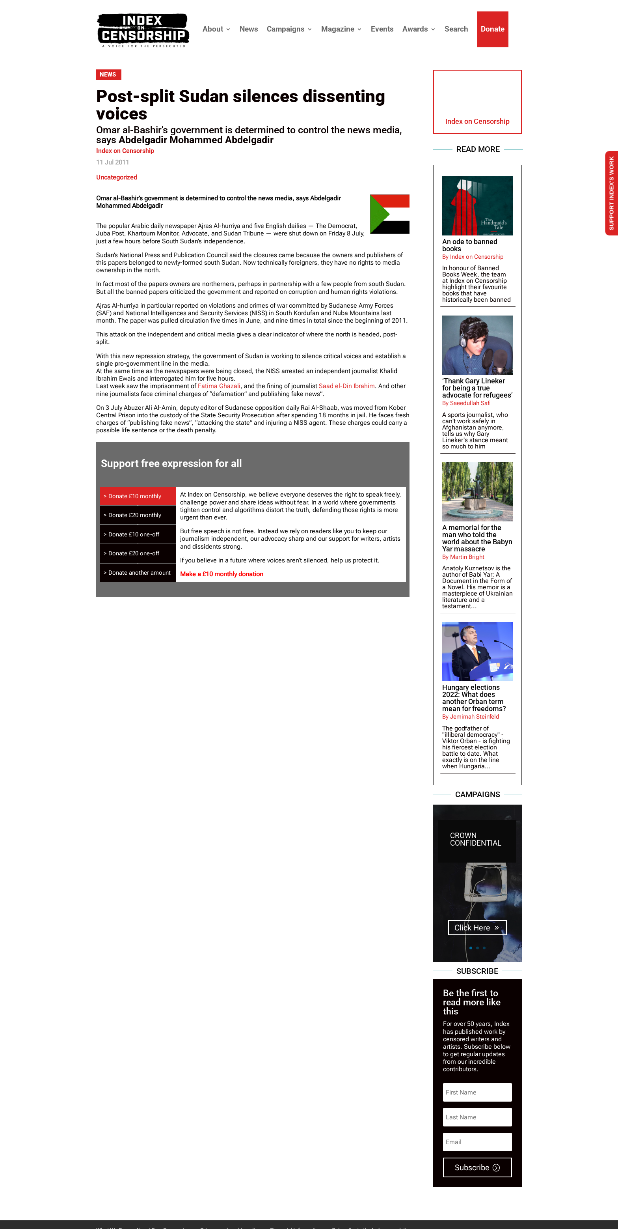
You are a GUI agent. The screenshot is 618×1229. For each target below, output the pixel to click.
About (213, 29)
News (249, 29)
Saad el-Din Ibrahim (347, 386)
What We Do (110, 1200)
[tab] (138, 527)
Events (382, 29)
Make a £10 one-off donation (288, 876)
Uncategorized (116, 177)
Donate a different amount (377, 876)
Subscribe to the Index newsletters (373, 1200)
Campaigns (286, 29)
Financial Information (296, 1200)
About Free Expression (163, 1200)
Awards (415, 29)
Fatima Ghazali (219, 386)
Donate (492, 29)
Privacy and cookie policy (230, 1200)
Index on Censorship (125, 151)
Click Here (472, 912)
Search (456, 29)
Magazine (337, 29)
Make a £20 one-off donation (334, 876)
